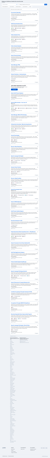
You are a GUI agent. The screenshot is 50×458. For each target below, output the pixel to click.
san (10, 399)
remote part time (12, 346)
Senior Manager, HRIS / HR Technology (19, 116)
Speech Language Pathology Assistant (19, 273)
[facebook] (41, 448)
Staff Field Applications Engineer (17, 254)
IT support (11, 424)
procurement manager (12, 393)
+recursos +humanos (12, 397)
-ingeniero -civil (12, 413)
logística (11, 348)
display (11, 345)
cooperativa (11, 387)
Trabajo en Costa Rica (14, 452)
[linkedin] (46, 448)
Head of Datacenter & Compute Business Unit (20, 284)
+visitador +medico (12, 390)
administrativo (11, 386)
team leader (11, 404)
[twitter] (45, 448)
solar (10, 415)
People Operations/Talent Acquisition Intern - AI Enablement (23, 233)
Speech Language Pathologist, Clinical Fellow (20, 327)
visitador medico (12, 352)
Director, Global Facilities (16, 180)
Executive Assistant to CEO (16, 222)
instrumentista (12, 410)
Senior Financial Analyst (16, 55)
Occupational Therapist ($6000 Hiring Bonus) (20, 305)
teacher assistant (12, 396)
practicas (11, 408)
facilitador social (12, 391)
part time (11, 400)
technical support (12, 385)
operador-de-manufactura (13, 412)
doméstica (11, 343)
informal (11, 406)
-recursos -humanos (12, 388)
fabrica (11, 347)
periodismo (11, 349)
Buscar (46, 4)
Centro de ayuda (13, 451)
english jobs (11, 350)
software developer (12, 394)
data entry (11, 384)
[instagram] (43, 448)
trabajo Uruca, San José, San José (24, 342)
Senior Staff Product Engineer (17, 95)
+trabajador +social (12, 411)
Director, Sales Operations (16, 148)
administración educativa (13, 422)
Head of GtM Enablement (16, 203)
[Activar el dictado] (17, 4)
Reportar (36, 20)
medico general (12, 344)
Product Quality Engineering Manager (18, 263)
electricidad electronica (13, 392)
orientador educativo (12, 355)
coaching (11, 398)
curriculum (11, 356)
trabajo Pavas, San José (22, 343)
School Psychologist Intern (16, 191)
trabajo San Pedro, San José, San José (24, 344)
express (11, 423)
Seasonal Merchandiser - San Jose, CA (19, 104)
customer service (12, 354)
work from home (12, 351)
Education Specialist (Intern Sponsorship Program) (21, 316)
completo (11, 403)
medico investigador (12, 421)
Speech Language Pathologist (17, 158)
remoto (11, 342)
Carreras (12, 450)
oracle (11, 417)
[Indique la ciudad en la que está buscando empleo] (26, 4)
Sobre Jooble (13, 449)
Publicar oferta (22, 449)
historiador (11, 418)
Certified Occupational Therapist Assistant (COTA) (21, 293)
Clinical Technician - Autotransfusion (18, 74)
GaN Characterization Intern (17, 23)
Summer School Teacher (16, 169)
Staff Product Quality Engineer (17, 213)
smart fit (11, 353)
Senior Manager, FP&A (15, 64)
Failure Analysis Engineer (16, 45)
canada (11, 407)
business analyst (12, 405)
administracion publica (12, 416)
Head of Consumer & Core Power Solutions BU (20, 244)
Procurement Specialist (16, 12)
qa (10, 357)
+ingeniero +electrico (12, 414)
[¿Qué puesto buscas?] (10, 4)
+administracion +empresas (13, 402)
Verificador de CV (32, 450)
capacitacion (11, 389)
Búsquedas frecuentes (13, 338)
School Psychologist (15, 137)
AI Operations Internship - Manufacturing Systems (21, 126)
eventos (11, 419)
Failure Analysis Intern (15, 34)
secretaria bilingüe (12, 420)
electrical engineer (12, 409)
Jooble (47, 456)
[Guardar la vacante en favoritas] (37, 12)
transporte (11, 395)
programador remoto (12, 401)
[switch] (37, 9)
